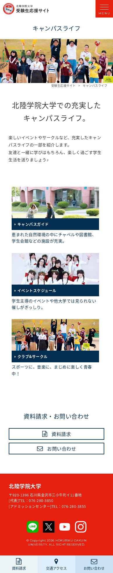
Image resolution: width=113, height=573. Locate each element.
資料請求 (61, 433)
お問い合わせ (61, 448)
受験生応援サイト (63, 85)
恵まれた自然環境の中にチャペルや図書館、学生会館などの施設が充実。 (55, 215)
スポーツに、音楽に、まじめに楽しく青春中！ (55, 347)
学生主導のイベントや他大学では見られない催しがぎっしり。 (55, 281)
